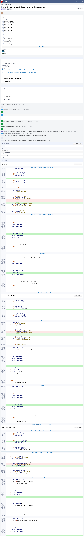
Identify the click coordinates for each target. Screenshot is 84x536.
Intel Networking (7, 66)
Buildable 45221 (7, 99)
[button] (83, 1)
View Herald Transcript (21, 107)
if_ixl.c (5, 157)
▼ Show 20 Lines (50, 167)
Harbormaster (6, 112)
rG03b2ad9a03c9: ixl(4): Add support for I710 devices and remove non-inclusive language (19, 69)
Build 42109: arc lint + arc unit (9, 100)
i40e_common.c (7, 152)
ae (4, 51)
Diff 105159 (18, 115)
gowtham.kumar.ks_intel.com (9, 63)
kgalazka (10, 13)
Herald (4, 107)
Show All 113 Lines (42, 189)
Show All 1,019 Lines (41, 292)
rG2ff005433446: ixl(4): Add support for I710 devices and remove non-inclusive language (19, 71)
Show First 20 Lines (34, 167)
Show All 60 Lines (42, 167)
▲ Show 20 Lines (34, 189)
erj (61, 131)
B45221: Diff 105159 (24, 121)
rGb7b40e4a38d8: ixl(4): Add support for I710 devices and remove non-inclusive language (19, 72)
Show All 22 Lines (42, 253)
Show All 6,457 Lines (42, 214)
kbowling (5, 62)
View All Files (42, 46)
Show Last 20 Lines (49, 292)
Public (9, 9)
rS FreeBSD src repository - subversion (9, 90)
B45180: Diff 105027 (24, 112)
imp (5, 53)
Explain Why (65, 131)
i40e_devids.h (6, 153)
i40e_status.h (6, 155)
